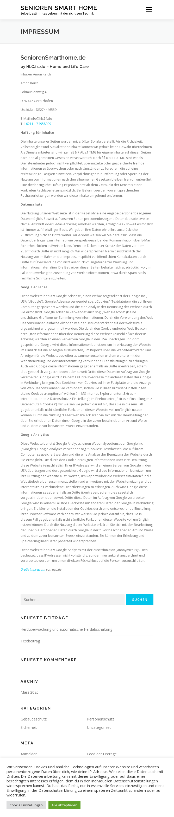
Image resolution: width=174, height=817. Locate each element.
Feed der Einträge (102, 753)
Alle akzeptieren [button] (64, 805)
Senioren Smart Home (59, 7)
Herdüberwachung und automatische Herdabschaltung (66, 629)
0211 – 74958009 (38, 124)
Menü (148, 10)
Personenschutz (100, 719)
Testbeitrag (30, 641)
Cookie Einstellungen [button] (26, 805)
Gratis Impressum (33, 569)
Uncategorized (99, 727)
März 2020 (30, 692)
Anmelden (29, 753)
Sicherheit (29, 727)
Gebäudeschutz (34, 719)
